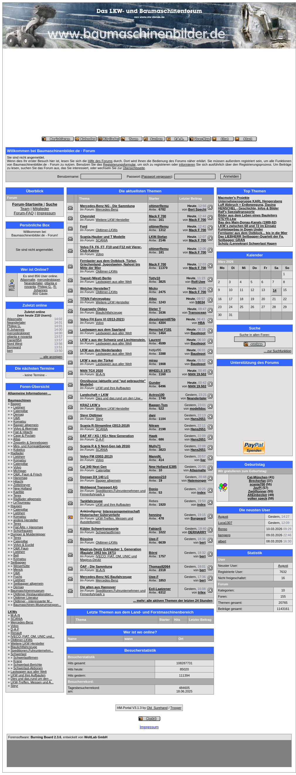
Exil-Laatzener (160, 589)
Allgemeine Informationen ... (29, 393)
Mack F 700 (157, 216)
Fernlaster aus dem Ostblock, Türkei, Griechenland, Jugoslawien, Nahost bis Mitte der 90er (110, 264)
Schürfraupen (23, 530)
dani (152, 415)
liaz (203, 460)
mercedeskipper (48, 279)
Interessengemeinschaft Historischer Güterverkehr (110, 513)
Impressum (46, 213)
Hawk (153, 436)
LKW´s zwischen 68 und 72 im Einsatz (247, 226)
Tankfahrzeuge (91, 501)
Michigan (19, 471)
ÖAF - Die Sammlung (96, 566)
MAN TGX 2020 (91, 370)
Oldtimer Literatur (25, 597)
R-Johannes (45, 288)
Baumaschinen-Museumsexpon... (37, 604)
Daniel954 (14, 340)
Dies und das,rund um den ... (31, 678)
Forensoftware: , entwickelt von (57, 737)
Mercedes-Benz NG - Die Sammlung (107, 206)
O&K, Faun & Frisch (27, 474)
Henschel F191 (160, 329)
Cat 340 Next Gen (93, 466)
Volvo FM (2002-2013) (96, 456)
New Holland (22, 488)
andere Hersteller (25, 520)
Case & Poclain (24, 435)
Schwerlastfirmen (25, 657)
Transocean (197, 312)
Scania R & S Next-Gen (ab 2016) (105, 446)
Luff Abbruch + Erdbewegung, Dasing (247, 204)
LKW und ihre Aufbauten (28, 675)
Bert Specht (197, 209)
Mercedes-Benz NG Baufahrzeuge (106, 577)
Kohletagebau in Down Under (240, 229)
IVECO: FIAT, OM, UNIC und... (33, 636)
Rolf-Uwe (198, 281)
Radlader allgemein (27, 499)
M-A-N (15, 615)
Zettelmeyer (21, 485)
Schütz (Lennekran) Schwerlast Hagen (247, 243)
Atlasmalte (27, 279)
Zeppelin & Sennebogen (30, 442)
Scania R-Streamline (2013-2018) (105, 425)
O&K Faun (20, 548)
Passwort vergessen (156, 176)
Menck (18, 569)
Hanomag (20, 478)
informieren (187, 164)
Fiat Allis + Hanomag (28, 527)
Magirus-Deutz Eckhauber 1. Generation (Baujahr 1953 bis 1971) (110, 550)
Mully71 (155, 446)
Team (25, 208)
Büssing (86, 539)
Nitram (154, 425)
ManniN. (155, 456)
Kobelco (19, 449)
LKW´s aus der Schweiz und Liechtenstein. (113, 340)
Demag (18, 414)
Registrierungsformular (119, 164)
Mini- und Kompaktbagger (31, 446)
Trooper (175, 708)
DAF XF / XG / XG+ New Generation (107, 436)
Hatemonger (197, 480)
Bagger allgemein (25, 425)
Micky (153, 288)
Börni (153, 552)
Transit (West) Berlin (95, 278)
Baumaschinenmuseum (27, 590)
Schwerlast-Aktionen (27, 668)
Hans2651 (197, 419)
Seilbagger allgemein (28, 583)
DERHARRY (197, 532)
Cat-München (257, 477)
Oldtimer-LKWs (22, 640)
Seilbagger (18, 562)
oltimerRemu (159, 206)
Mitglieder (41, 208)
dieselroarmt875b (162, 319)
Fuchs (17, 576)
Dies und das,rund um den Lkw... (119, 398)
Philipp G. (45, 286)
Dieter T (155, 309)
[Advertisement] (149, 92)
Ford (83, 226)
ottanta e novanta (19, 336)
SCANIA (17, 619)
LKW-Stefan (158, 236)
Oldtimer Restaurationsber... (33, 594)
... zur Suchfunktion (277, 351)
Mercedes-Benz (22, 622)
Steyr (14, 685)
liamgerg (224, 535)
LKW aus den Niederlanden (101, 350)
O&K (16, 418)
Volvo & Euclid (23, 545)
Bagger (16, 404)
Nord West (14, 343)
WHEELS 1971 (160, 370)
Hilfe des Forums (100, 161)
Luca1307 (225, 522)
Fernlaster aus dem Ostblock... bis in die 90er (253, 233)
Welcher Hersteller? (95, 288)
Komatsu (19, 421)
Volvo (17, 467)
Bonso (222, 529)
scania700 (257, 484)
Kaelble (18, 492)
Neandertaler (33, 283)
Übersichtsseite (134, 168)
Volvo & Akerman (25, 428)
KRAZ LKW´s (90, 405)
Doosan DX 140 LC (94, 477)
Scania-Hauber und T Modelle (102, 236)
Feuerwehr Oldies (93, 309)
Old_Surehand (157, 708)
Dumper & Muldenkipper (28, 534)
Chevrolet (87, 216)
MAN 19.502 (197, 374)
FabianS (155, 528)
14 (274, 290)
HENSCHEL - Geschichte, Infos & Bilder (248, 208)
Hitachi (18, 481)
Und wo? (11, 287)
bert (10, 350)
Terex (17, 495)
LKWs (12, 611)
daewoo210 (157, 477)
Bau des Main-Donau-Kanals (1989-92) (247, 222)
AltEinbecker (257, 495)
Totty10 (154, 278)
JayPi (257, 488)
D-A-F (15, 629)
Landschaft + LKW (94, 394)
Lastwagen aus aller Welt (29, 671)
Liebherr (19, 407)
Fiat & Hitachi (22, 432)
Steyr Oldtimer (91, 415)
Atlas (16, 439)
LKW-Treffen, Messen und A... (32, 682)
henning (155, 515)
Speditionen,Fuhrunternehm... (32, 650)
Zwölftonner (257, 491)
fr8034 (200, 302)
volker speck (257, 498)
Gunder (154, 382)
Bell (15, 555)
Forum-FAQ (24, 213)
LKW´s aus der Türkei (96, 360)
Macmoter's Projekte (233, 197)
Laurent (155, 340)
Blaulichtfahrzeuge (24, 647)
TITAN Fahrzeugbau (95, 298)
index (201, 492)
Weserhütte (21, 566)
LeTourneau (21, 502)
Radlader (17, 453)
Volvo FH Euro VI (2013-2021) (102, 319)
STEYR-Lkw (227, 219)
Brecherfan (257, 481)
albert (222, 541)
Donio (153, 489)
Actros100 (156, 394)
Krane (17, 661)
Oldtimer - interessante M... (32, 601)
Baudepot (198, 333)
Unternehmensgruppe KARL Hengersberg (250, 201)
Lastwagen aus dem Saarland (102, 329)
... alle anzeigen (51, 357)
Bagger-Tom (158, 405)
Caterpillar (20, 411)
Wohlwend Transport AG (99, 487)
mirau (153, 360)
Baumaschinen (19, 400)
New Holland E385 (163, 466)
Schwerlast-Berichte (27, 664)
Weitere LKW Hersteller (27, 643)
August (223, 516)
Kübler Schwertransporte (99, 528)
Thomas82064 (159, 566)
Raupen (16, 506)
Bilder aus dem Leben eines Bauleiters (247, 215)
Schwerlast (18, 654)
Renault (16, 633)
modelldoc (198, 408)
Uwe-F (154, 539)
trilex (201, 592)
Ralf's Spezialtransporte (236, 211)
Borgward (14, 347)
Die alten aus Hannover (98, 587)
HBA (201, 323)
